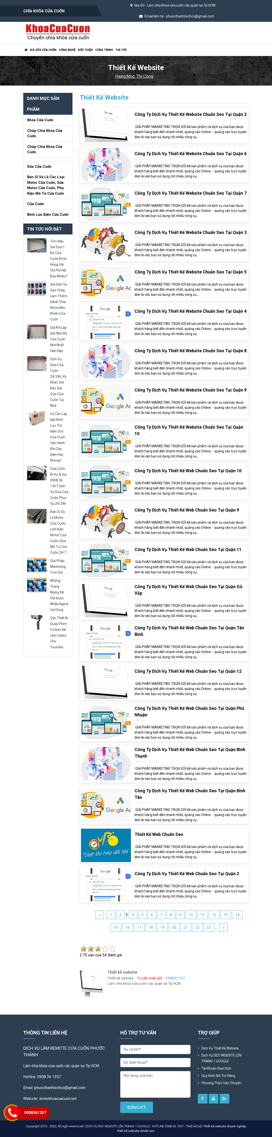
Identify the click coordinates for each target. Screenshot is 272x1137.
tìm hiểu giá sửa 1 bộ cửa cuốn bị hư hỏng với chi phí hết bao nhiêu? (58, 258)
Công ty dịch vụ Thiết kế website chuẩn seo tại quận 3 (191, 232)
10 (191, 915)
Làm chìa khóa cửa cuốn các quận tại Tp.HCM (181, 5)
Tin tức (121, 50)
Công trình (104, 50)
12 (214, 915)
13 (226, 915)
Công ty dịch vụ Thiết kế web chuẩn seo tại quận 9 (187, 509)
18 (151, 927)
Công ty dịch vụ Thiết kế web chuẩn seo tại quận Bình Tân (190, 794)
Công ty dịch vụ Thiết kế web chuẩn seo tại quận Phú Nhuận (189, 711)
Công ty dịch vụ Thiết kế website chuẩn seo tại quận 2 (191, 114)
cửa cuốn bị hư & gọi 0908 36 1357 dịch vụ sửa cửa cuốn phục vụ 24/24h (59, 486)
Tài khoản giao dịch (216, 1068)
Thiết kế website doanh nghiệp (224, 1126)
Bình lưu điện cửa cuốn (48, 214)
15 (116, 927)
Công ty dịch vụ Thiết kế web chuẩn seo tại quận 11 (188, 549)
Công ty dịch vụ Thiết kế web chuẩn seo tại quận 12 (188, 671)
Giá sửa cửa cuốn (43, 50)
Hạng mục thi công (134, 76)
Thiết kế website (104, 97)
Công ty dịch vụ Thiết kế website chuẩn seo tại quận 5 (191, 271)
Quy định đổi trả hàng (218, 1076)
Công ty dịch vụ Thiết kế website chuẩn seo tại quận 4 (191, 311)
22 (197, 927)
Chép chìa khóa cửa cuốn (44, 133)
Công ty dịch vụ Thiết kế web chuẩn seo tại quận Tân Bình (189, 631)
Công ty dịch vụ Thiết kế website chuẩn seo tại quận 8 (191, 350)
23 (209, 927)
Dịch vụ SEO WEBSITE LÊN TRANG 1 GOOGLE (221, 1058)
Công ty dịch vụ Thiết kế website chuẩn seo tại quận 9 (191, 389)
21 (186, 927)
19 (162, 927)
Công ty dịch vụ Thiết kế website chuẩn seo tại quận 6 (191, 153)
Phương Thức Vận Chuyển (221, 1083)
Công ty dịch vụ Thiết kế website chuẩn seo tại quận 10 (189, 430)
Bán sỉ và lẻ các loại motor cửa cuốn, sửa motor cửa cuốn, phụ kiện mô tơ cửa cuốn (45, 185)
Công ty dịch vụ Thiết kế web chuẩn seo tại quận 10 (188, 470)
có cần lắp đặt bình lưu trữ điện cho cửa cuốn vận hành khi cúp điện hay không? (58, 437)
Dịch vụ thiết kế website (220, 1048)
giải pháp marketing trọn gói (58, 566)
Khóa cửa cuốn (40, 120)
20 (174, 927)
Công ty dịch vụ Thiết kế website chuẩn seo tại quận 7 (191, 193)
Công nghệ (67, 50)
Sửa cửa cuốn (39, 166)
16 (127, 927)
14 (237, 915)
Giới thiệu (85, 50)
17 (139, 927)
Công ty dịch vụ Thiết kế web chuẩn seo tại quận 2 (187, 873)
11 (202, 915)
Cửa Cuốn (35, 204)
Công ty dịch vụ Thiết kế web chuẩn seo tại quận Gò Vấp (188, 590)
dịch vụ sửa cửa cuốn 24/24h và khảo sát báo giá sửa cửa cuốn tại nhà (58, 382)
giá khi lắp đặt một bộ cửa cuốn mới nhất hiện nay (58, 339)
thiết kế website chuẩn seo (136, 1131)
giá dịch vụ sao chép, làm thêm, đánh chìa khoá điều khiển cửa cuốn (59, 301)
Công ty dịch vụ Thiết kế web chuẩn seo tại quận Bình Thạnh (190, 753)
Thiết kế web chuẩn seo (159, 834)
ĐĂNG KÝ (137, 1107)
